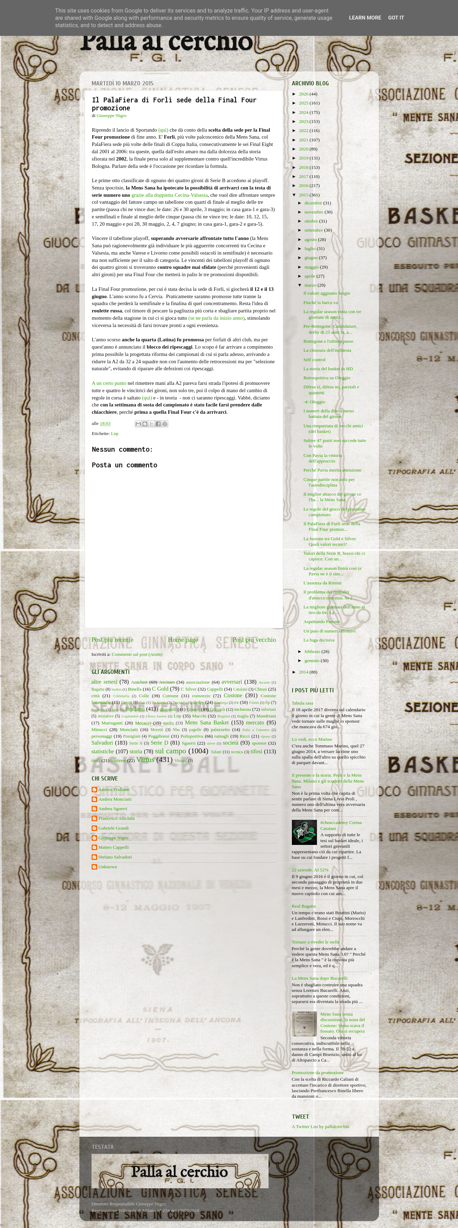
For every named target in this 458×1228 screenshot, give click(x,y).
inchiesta (242, 709)
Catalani (240, 689)
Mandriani (266, 715)
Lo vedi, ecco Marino (312, 739)
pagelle (195, 729)
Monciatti (129, 729)
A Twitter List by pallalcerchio (320, 1126)
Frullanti (135, 709)
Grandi (193, 709)
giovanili (168, 709)
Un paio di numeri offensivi (329, 631)
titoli (96, 760)
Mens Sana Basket (207, 723)
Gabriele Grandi (114, 828)
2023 (304, 121)
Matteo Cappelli (114, 847)
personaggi (102, 736)
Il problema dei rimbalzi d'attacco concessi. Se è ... (330, 594)
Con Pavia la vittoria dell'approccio (322, 458)
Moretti (156, 729)
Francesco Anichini (117, 818)
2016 (304, 185)
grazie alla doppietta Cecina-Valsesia (169, 195)
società (231, 743)
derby (198, 702)
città (96, 695)
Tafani (216, 751)
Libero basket (156, 716)
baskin (116, 689)
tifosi (256, 751)
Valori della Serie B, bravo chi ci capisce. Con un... (334, 556)
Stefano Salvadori (115, 857)
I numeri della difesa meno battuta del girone (328, 413)
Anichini (139, 682)
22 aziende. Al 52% (310, 869)
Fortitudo (99, 709)
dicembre (314, 202)
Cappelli (215, 689)
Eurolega (221, 702)
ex (236, 702)
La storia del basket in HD (328, 368)
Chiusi (261, 689)
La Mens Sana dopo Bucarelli (320, 978)
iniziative (106, 716)
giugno (312, 257)
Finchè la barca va (320, 302)
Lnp (115, 433)
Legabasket (130, 716)
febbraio (313, 651)
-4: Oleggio (314, 401)
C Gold (160, 689)
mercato (255, 723)
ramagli (221, 736)
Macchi (199, 715)
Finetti (254, 702)
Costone (233, 695)
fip (267, 702)
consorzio (201, 695)
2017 (304, 176)
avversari (232, 682)
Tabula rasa (302, 703)
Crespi (126, 702)
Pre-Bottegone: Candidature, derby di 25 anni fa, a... (330, 329)
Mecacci (143, 722)
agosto (311, 239)
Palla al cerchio (166, 42)
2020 (304, 148)
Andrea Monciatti (115, 799)
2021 (304, 139)
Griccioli (217, 709)
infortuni (268, 709)
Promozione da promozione (318, 1072)
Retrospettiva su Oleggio (326, 377)
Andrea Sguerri (113, 808)
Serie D (160, 743)
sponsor (259, 743)
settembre (314, 230)
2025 (304, 103)
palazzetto (220, 729)
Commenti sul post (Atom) (137, 654)
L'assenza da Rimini (322, 582)
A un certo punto (109, 383)
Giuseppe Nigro (114, 837)
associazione (198, 682)
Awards (264, 682)
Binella (134, 689)
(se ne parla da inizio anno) (216, 318)
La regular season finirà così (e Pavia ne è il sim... (332, 571)
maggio (312, 267)
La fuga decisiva (318, 640)
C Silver (188, 689)
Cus (142, 702)
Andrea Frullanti (114, 789)
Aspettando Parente (321, 621)
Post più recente (113, 639)
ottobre (312, 221)
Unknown (108, 866)
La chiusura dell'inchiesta (327, 350)
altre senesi (104, 682)
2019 (304, 158)
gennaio (313, 660)
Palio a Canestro (256, 730)
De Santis (159, 702)
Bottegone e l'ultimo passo (328, 341)
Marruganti (112, 722)
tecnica (237, 751)
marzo (311, 285)
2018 (304, 167)
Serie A (135, 743)
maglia (243, 716)
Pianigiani (131, 736)
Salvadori (102, 743)
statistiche (103, 751)
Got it (396, 18)
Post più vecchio (254, 639)
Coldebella (121, 696)
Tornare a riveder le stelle (316, 942)
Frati (115, 709)
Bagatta (98, 689)
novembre (315, 212)
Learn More (365, 18)
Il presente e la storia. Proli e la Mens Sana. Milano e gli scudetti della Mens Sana (328, 780)
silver (211, 743)
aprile (311, 276)
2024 (304, 112)
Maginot (223, 716)
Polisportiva (191, 736)
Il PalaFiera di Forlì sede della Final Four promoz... (331, 526)
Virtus (145, 759)
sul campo (170, 751)
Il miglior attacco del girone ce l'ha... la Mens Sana (332, 496)
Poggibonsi (159, 736)
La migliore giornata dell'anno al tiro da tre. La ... (334, 609)
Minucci (99, 729)
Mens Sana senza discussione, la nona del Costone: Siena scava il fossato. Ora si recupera (342, 1022)
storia (136, 751)
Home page (183, 639)
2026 (304, 93)
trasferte (118, 760)
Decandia (180, 702)
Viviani (180, 760)
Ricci (245, 736)
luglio (311, 248)
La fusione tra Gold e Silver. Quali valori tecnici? (330, 541)
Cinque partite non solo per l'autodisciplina (329, 482)
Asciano (166, 682)
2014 (304, 672)
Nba (176, 729)
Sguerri (189, 743)
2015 (304, 194)
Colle (144, 695)
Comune (171, 695)
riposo (265, 736)
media (168, 723)
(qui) (163, 130)
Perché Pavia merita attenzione (332, 470)
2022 (304, 130)
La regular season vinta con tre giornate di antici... (332, 314)
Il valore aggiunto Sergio (326, 293)
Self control (314, 359)
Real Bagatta (304, 906)
